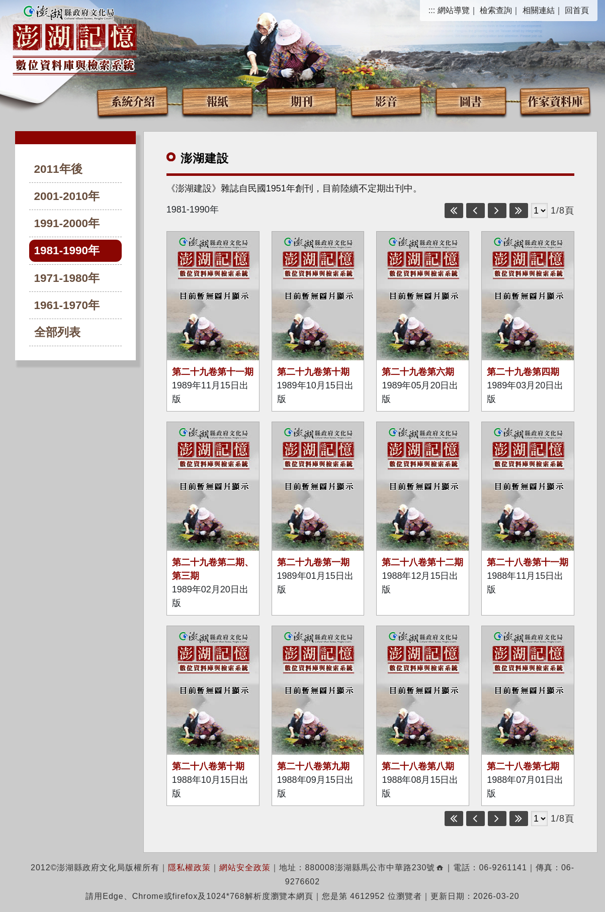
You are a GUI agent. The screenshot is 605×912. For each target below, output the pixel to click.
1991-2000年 (67, 223)
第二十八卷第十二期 (422, 562)
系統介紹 (133, 101)
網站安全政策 (245, 867)
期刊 (302, 101)
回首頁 (577, 10)
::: (431, 10)
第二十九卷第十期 (313, 372)
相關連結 (539, 10)
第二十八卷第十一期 (527, 562)
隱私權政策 (189, 867)
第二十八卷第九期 (313, 766)
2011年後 (58, 169)
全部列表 (57, 332)
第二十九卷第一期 (313, 562)
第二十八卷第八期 (418, 766)
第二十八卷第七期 (523, 766)
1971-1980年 (67, 278)
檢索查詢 (496, 10)
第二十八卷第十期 (208, 766)
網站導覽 (454, 10)
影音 (386, 101)
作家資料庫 (555, 101)
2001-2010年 (67, 196)
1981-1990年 (67, 250)
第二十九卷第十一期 (212, 372)
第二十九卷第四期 (523, 372)
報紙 (217, 101)
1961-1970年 (67, 305)
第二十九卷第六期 (418, 372)
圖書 (471, 101)
